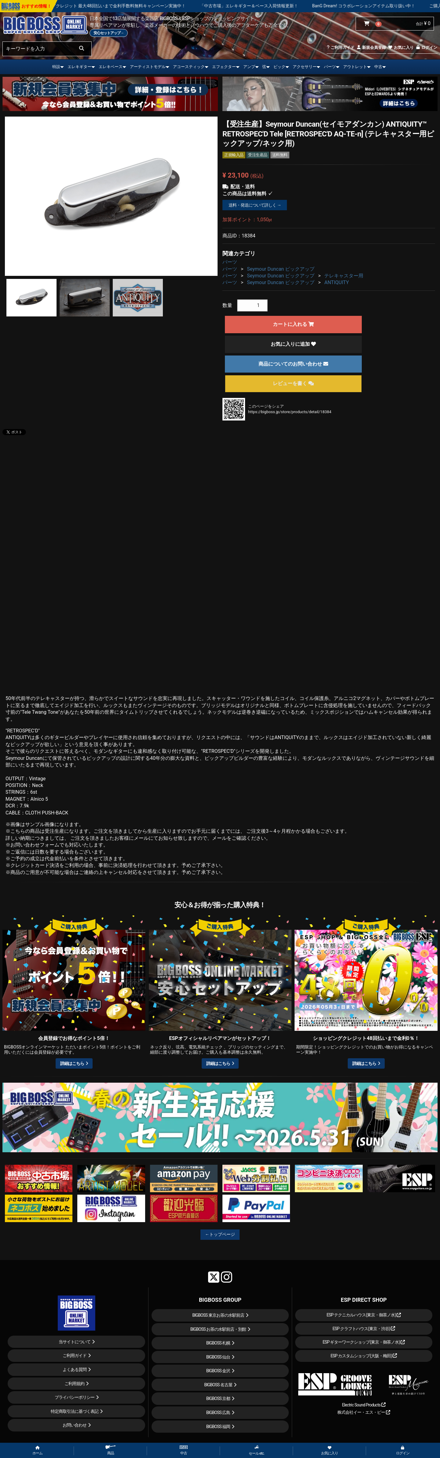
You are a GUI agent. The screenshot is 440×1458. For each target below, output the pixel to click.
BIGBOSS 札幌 (218, 1343)
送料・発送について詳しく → (255, 205)
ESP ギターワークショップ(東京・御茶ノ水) (364, 1342)
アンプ (249, 66)
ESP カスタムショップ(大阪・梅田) (364, 1355)
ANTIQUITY (336, 282)
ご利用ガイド (340, 47)
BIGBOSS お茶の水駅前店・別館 (218, 1329)
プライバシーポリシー (74, 1397)
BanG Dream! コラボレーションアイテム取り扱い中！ (387, 5)
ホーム (37, 1451)
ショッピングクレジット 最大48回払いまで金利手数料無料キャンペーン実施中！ (131, 5)
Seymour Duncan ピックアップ (280, 269)
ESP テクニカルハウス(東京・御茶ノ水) (364, 1314)
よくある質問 (74, 1369)
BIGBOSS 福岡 (218, 1426)
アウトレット (355, 66)
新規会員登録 (371, 47)
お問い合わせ (74, 1425)
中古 (378, 66)
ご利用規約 (74, 1383)
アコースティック (189, 66)
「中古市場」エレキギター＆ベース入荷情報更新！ (272, 5)
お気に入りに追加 (293, 344)
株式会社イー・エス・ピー (363, 1412)
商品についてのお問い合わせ (293, 364)
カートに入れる (293, 324)
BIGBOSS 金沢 (218, 1370)
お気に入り (400, 47)
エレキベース (111, 66)
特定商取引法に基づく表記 (74, 1411)
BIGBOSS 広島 (218, 1412)
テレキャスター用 (343, 276)
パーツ (330, 66)
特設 (56, 66)
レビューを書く (293, 383)
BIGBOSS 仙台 (218, 1357)
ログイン (426, 47)
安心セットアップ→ (109, 33)
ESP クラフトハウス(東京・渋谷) (363, 1328)
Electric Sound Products (363, 1404)
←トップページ (220, 1234)
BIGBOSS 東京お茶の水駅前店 (218, 1315)
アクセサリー (305, 66)
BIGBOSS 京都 (218, 1398)
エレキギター (79, 66)
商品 (110, 1450)
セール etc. (256, 1450)
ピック (279, 66)
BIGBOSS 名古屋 (218, 1384)
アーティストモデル (148, 66)
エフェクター (224, 66)
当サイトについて (74, 1341)
